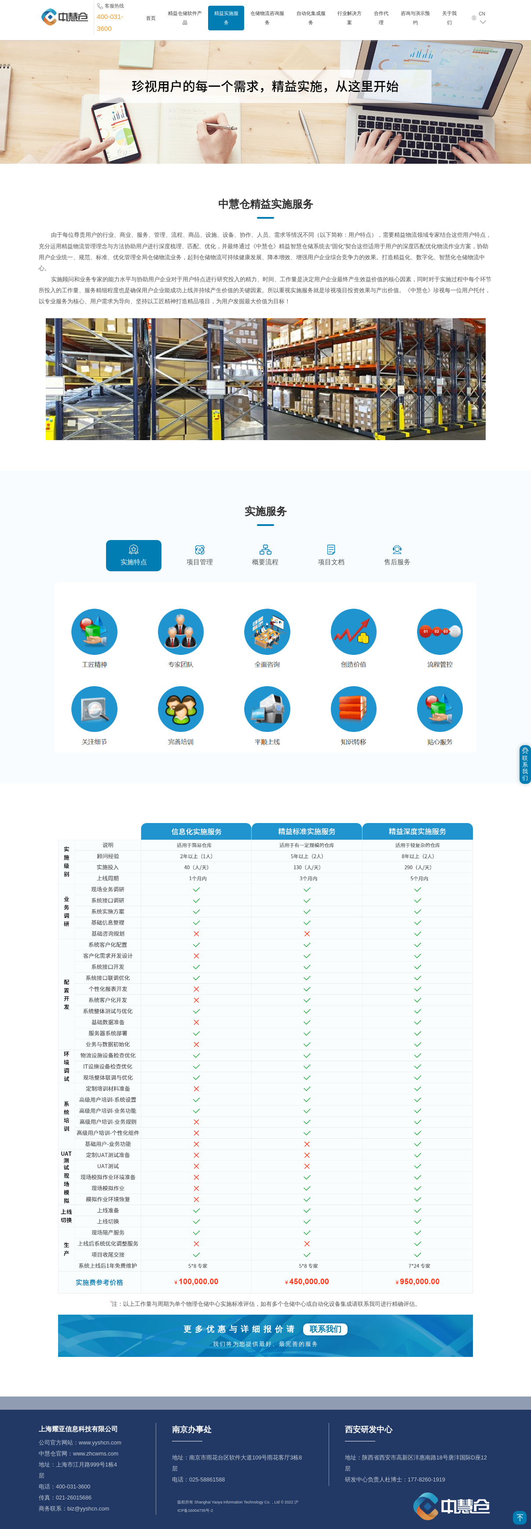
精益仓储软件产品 (185, 22)
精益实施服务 (226, 22)
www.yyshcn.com (100, 1443)
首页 (151, 22)
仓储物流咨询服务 (267, 22)
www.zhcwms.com (95, 1454)
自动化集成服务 (311, 22)
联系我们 (325, 1329)
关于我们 (449, 22)
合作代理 (381, 22)
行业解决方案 (349, 22)
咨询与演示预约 (415, 22)
